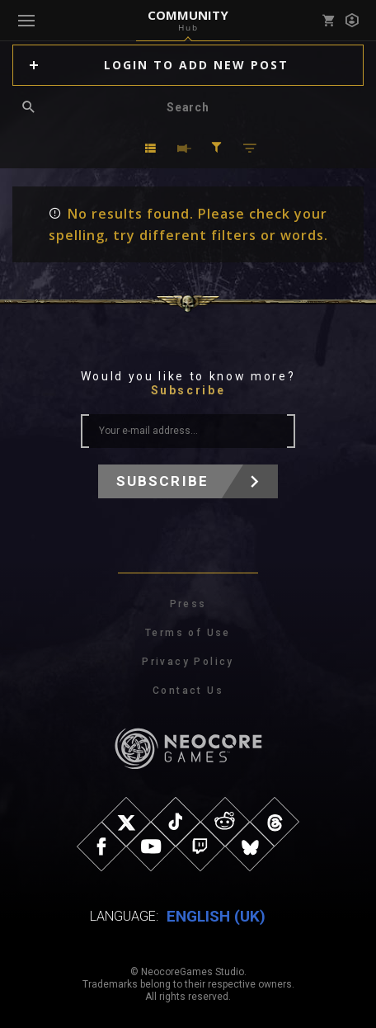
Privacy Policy (188, 661)
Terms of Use (188, 633)
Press (188, 604)
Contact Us (188, 690)
